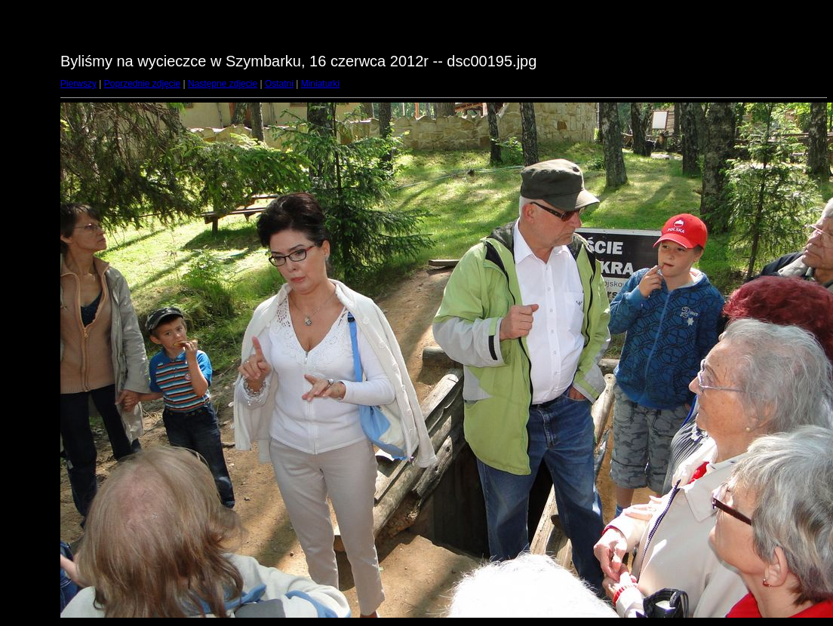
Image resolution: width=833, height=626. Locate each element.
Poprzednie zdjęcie (142, 83)
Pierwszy (78, 83)
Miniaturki (320, 83)
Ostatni (279, 83)
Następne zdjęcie (222, 83)
